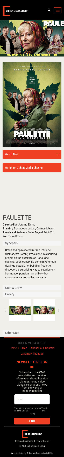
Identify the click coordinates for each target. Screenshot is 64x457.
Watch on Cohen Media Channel (24, 168)
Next (58, 310)
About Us (36, 348)
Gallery (9, 294)
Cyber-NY (31, 453)
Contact (49, 348)
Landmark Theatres (32, 353)
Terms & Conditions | (25, 441)
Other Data (12, 333)
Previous (5, 310)
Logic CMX (47, 453)
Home (13, 348)
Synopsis (11, 243)
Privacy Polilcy (42, 441)
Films (23, 348)
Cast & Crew (13, 288)
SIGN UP (32, 421)
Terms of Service (22, 413)
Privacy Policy (35, 411)
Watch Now (12, 154)
